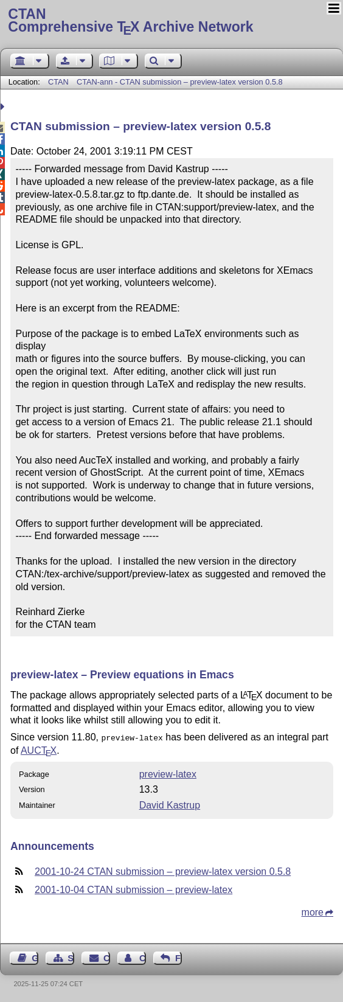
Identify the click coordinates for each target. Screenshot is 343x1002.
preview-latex (167, 773)
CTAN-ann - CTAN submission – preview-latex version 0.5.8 (180, 81)
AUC (39, 749)
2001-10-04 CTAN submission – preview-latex (133, 888)
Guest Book (35, 957)
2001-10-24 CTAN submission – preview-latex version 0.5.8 (163, 870)
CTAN (58, 81)
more (313, 911)
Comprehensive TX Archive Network (171, 21)
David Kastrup (170, 804)
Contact (106, 957)
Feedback (178, 957)
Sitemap (71, 957)
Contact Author (142, 957)
